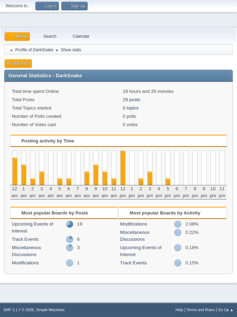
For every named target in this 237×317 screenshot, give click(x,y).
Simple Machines (50, 310)
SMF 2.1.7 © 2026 (18, 310)
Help (179, 310)
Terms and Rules (201, 310)
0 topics (131, 108)
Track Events (25, 239)
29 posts (131, 99)
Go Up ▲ (226, 310)
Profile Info (18, 63)
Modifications (25, 262)
